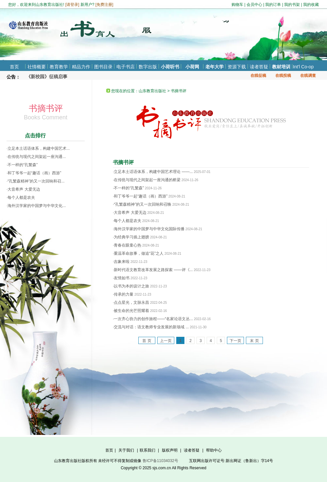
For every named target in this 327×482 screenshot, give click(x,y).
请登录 (72, 4)
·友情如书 (121, 278)
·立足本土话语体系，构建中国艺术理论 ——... (153, 171)
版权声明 (170, 450)
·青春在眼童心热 (127, 245)
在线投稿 (283, 75)
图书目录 (103, 66)
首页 (14, 66)
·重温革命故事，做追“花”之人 (138, 253)
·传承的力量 (123, 294)
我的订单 (273, 4)
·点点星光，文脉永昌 (131, 302)
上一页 (166, 340)
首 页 (146, 340)
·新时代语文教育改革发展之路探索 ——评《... (153, 269)
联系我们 (147, 450)
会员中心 (254, 4)
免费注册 (104, 4)
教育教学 (59, 66)
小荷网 (192, 66)
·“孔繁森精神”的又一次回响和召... (35, 181)
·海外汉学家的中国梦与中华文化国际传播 (148, 229)
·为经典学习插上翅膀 (131, 237)
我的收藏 (311, 4)
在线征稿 (258, 75)
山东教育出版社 (152, 91)
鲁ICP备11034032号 (160, 460)
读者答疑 (259, 66)
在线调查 (308, 75)
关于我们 (126, 450)
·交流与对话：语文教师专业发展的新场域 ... (151, 327)
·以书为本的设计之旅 (131, 286)
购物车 (237, 4)
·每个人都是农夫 (21, 197)
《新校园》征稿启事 (46, 76)
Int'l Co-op (303, 66)
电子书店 (125, 66)
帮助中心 (214, 450)
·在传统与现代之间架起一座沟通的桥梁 (147, 180)
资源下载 (237, 66)
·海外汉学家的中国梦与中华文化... (36, 205)
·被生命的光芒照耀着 (131, 310)
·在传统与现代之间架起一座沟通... (36, 156)
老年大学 (214, 66)
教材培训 (281, 66)
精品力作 (81, 66)
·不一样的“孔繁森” (22, 165)
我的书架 (292, 4)
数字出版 (148, 66)
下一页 (235, 340)
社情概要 (36, 66)
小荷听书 (170, 66)
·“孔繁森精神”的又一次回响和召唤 (142, 204)
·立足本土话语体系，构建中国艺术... (38, 148)
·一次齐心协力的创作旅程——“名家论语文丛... (153, 319)
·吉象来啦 (121, 261)
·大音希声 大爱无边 (23, 189)
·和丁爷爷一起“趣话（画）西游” (34, 173)
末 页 (254, 340)
